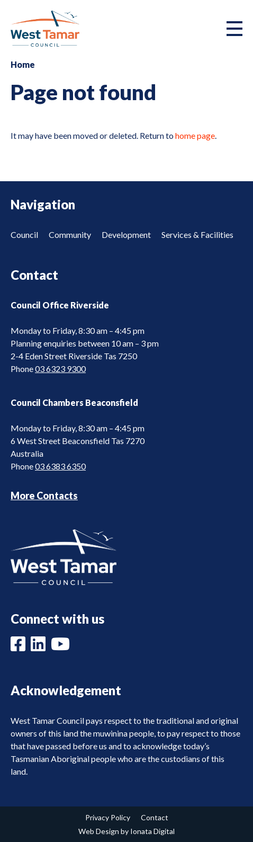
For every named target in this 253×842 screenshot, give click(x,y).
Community (70, 234)
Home (23, 64)
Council (24, 234)
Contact (154, 817)
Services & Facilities (197, 234)
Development (126, 234)
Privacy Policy (107, 817)
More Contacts (44, 495)
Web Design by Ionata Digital (126, 831)
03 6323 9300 (60, 369)
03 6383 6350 (60, 466)
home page (195, 135)
